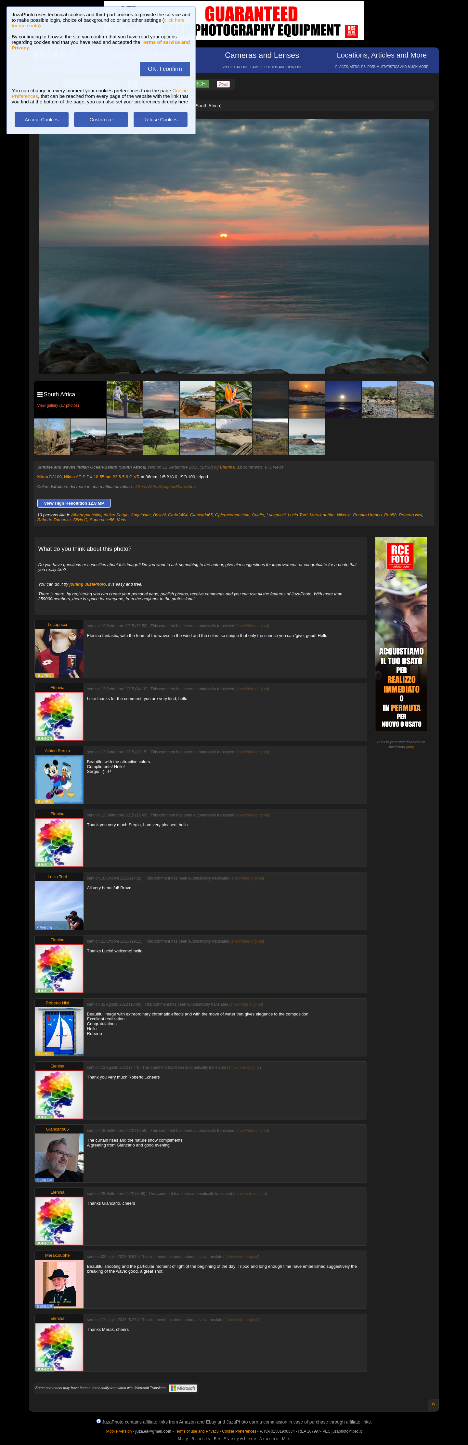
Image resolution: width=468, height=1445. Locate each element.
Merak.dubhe (322, 514)
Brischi (159, 514)
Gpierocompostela (232, 514)
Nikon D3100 (49, 476)
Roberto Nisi (410, 514)
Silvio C (80, 519)
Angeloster (140, 514)
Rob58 (390, 514)
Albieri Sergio (115, 514)
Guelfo (258, 514)
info (410, 747)
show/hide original (252, 626)
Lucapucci (276, 514)
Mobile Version (119, 1431)
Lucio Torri (297, 514)
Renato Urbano (367, 514)
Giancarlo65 (201, 514)
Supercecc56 (102, 519)
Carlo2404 (178, 514)
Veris (121, 519)
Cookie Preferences (239, 1431)
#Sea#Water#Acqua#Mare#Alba (165, 486)
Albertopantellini (86, 514)
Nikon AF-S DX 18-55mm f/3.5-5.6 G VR (102, 476)
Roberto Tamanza (54, 519)
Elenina (227, 467)
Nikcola (344, 514)
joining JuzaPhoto (88, 584)
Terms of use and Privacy (197, 1431)
